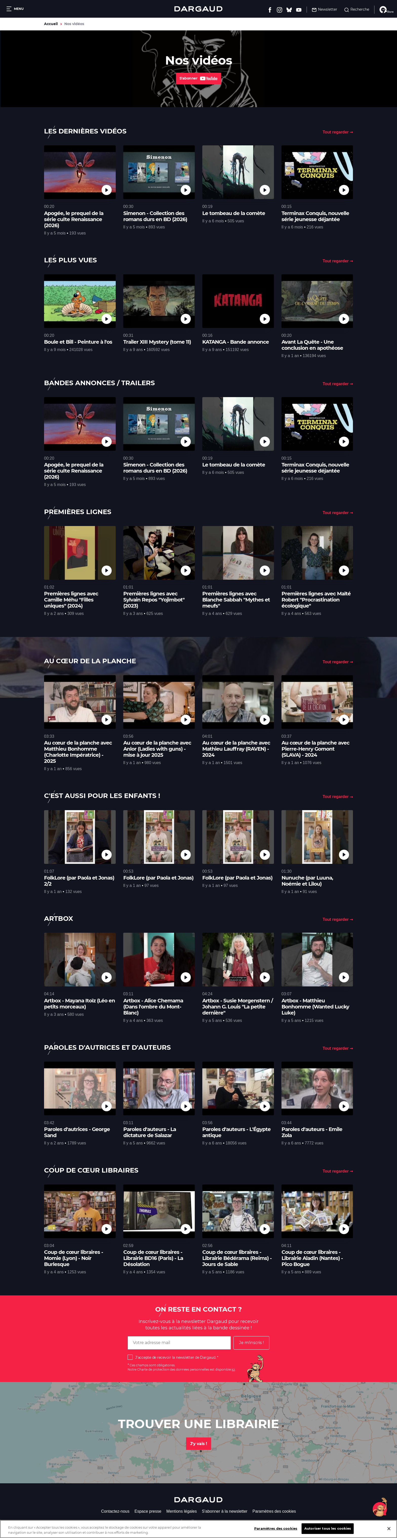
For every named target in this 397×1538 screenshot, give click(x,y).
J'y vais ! (198, 1443)
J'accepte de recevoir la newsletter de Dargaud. (175, 1357)
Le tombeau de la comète (233, 213)
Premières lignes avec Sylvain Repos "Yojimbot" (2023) (154, 600)
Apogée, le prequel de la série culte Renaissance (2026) (73, 219)
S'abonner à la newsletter (224, 1511)
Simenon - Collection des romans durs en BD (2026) (155, 216)
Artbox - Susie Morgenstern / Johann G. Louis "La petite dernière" (237, 1007)
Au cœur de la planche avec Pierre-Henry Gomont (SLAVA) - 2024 (315, 749)
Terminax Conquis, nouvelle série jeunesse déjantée (315, 216)
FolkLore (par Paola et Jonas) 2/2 (79, 881)
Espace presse (147, 1511)
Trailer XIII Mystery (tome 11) (157, 342)
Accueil (51, 24)
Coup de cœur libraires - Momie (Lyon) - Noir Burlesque (73, 1258)
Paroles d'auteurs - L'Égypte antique (236, 1132)
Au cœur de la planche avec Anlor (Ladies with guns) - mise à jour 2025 (157, 749)
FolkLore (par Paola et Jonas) (158, 878)
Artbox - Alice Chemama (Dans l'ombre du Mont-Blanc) (153, 1007)
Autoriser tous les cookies (327, 1530)
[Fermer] (388, 1530)
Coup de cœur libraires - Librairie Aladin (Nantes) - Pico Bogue (312, 1258)
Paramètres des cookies (274, 1511)
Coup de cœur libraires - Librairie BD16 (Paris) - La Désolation (153, 1258)
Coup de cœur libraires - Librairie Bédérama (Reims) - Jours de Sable (237, 1258)
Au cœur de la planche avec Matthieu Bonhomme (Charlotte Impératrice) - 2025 (78, 752)
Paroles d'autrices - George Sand (77, 1132)
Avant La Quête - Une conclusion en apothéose (312, 345)
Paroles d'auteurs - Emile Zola (312, 1132)
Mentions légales (181, 1511)
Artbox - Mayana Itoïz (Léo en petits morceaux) (79, 1004)
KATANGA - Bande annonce (235, 342)
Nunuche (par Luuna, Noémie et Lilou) (307, 881)
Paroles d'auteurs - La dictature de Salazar (149, 1132)
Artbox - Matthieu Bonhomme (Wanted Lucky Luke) (315, 1007)
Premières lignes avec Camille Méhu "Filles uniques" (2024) (71, 600)
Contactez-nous (115, 1511)
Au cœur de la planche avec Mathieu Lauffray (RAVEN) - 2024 (236, 749)
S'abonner (199, 78)
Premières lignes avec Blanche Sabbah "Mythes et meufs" (236, 600)
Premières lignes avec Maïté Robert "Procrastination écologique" (316, 600)
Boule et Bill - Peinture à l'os (78, 342)
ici (233, 1369)
